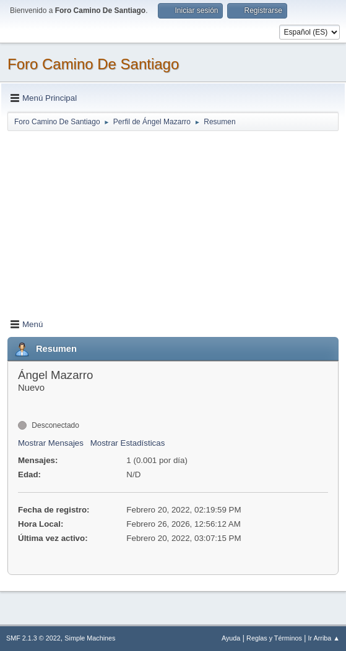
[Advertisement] (173, 218)
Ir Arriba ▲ (324, 638)
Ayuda (231, 638)
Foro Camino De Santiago (93, 64)
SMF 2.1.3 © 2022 (33, 638)
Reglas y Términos (274, 638)
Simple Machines (89, 638)
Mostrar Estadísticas (127, 443)
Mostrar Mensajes (51, 443)
